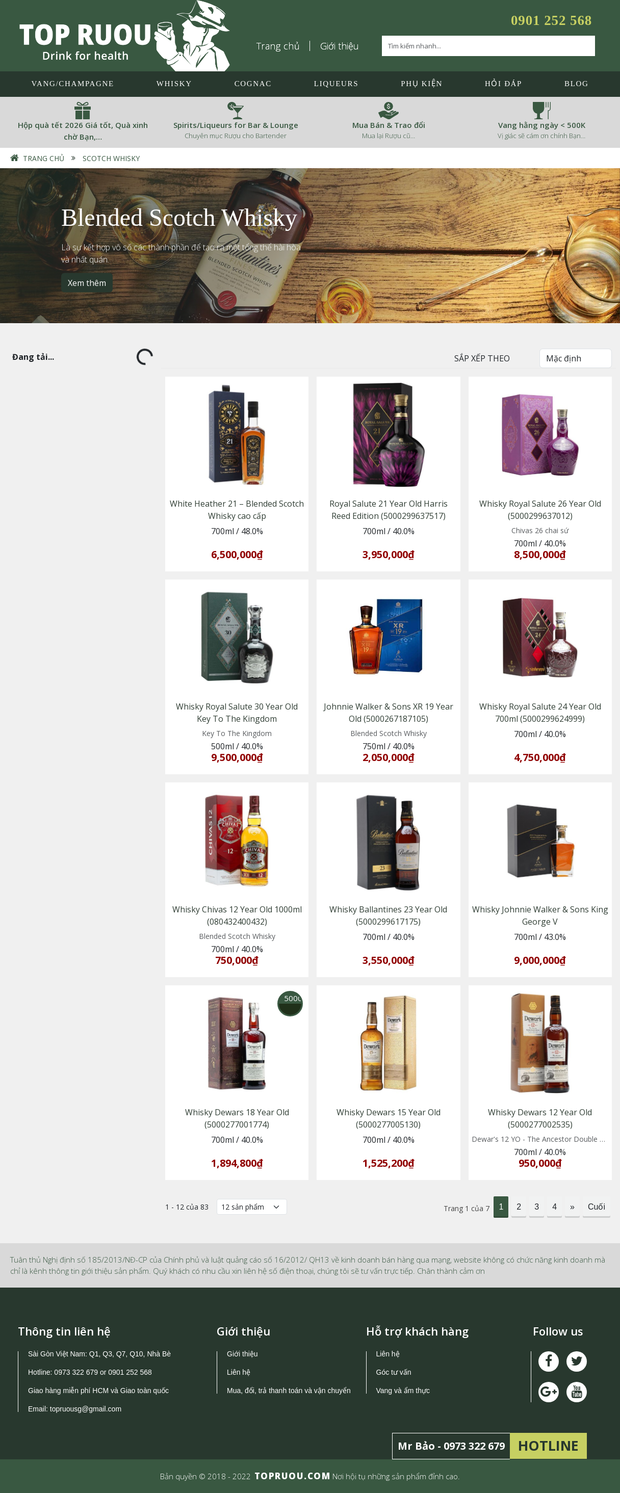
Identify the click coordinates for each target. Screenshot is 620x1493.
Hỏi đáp (503, 84)
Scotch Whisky (111, 158)
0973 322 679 (76, 1372)
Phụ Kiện (422, 84)
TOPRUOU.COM (292, 1476)
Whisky (174, 84)
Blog (576, 84)
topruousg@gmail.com (86, 1409)
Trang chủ (278, 46)
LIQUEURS (336, 84)
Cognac (253, 84)
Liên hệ (238, 1372)
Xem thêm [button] (87, 282)
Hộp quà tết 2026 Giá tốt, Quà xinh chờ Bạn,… (83, 131)
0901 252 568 (551, 20)
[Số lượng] (252, 1207)
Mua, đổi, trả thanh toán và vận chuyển (289, 1390)
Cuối (596, 1206)
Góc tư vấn (393, 1372)
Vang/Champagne (72, 84)
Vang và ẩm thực (403, 1390)
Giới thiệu (339, 46)
